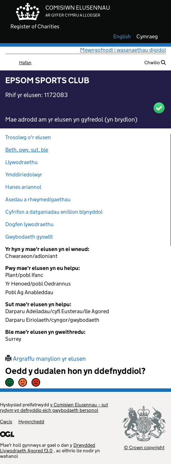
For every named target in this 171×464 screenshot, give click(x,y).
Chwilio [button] (155, 62)
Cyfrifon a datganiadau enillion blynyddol (53, 212)
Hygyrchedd (31, 421)
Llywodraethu (21, 162)
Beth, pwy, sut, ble (26, 149)
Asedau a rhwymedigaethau (38, 199)
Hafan (25, 62)
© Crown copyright (144, 447)
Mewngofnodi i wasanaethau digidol (123, 50)
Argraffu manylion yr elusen (45, 358)
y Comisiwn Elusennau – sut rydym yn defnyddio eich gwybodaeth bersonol (54, 407)
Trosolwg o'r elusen (28, 137)
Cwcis (6, 421)
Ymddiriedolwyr (23, 174)
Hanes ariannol (23, 187)
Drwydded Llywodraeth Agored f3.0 (47, 448)
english (122, 36)
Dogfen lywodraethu (29, 224)
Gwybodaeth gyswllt (29, 236)
